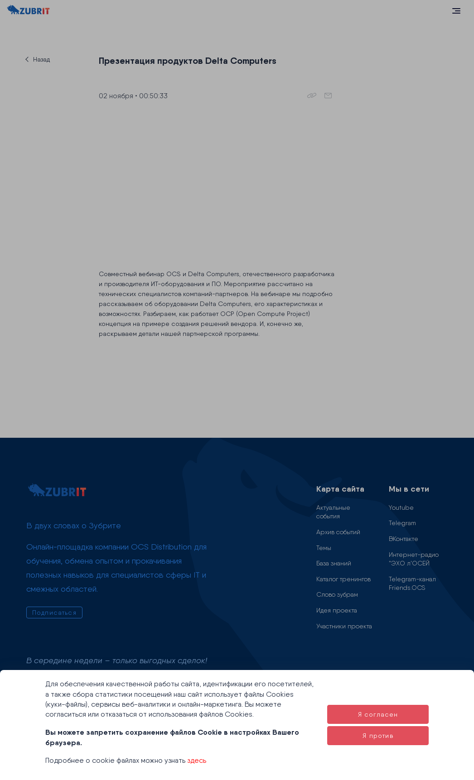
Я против (378, 735)
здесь (196, 760)
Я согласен (378, 714)
